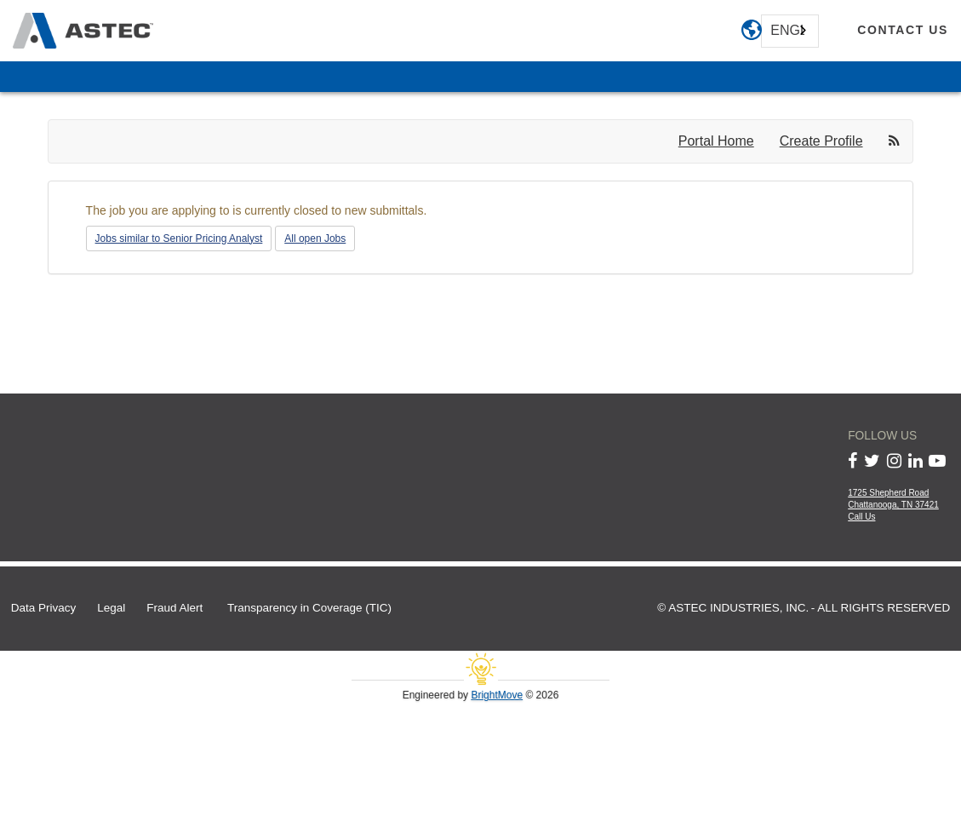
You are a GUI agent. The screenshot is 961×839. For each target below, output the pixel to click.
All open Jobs (315, 238)
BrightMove (497, 695)
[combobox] (790, 31)
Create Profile (821, 141)
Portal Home (716, 141)
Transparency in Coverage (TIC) (309, 607)
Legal (111, 607)
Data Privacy (44, 607)
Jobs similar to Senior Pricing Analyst (179, 238)
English (787, 30)
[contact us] (902, 30)
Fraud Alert (174, 607)
